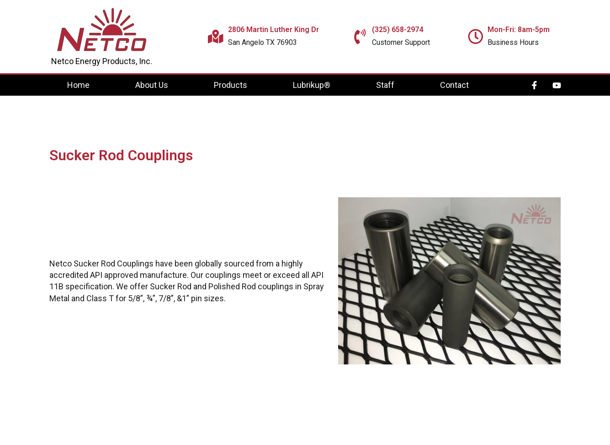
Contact (454, 85)
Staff (385, 85)
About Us (151, 85)
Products (230, 85)
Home (78, 85)
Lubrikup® (311, 85)
